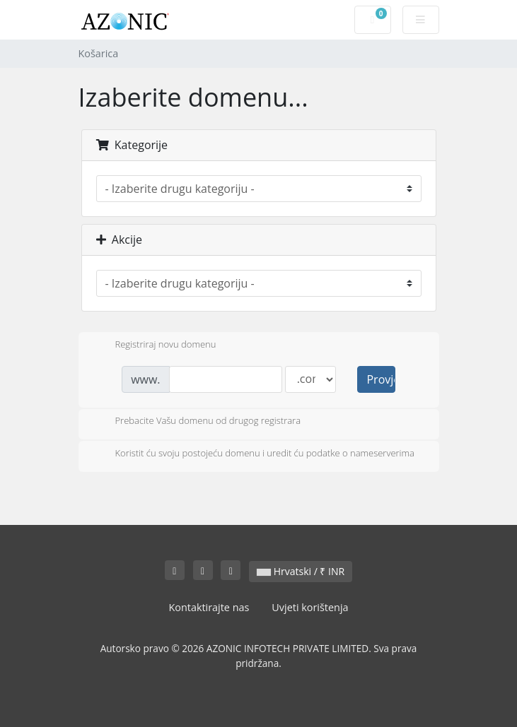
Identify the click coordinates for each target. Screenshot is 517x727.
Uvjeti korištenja (310, 607)
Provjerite (380, 379)
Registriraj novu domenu (154, 345)
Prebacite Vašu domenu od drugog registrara (197, 422)
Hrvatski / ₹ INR (300, 571)
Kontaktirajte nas (208, 607)
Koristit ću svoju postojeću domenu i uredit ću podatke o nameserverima (253, 454)
